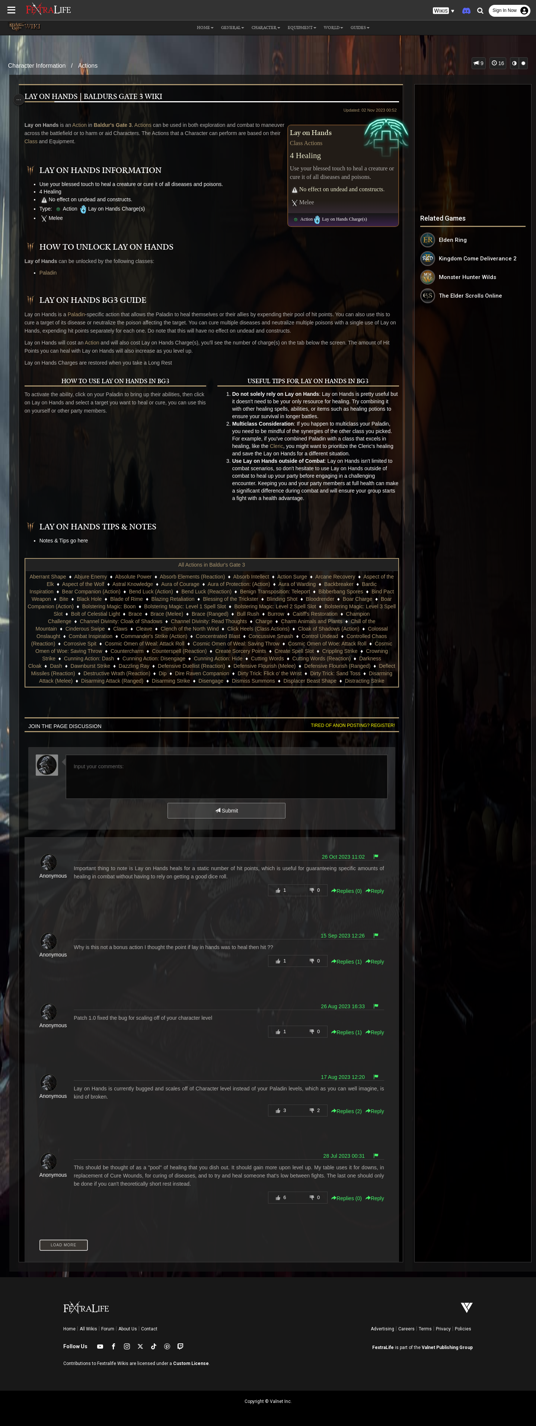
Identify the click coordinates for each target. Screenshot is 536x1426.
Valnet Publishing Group (447, 1347)
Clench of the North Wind (237, 629)
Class (67, 141)
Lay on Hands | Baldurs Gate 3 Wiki (96, 97)
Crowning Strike (115, 658)
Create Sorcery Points (318, 651)
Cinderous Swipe (133, 629)
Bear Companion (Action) (96, 592)
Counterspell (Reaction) (257, 651)
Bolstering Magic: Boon (151, 606)
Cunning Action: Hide (296, 658)
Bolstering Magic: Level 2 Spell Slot (317, 606)
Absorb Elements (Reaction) (196, 577)
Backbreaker (342, 584)
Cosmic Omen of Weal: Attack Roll (214, 644)
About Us (127, 1329)
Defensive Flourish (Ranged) (89, 673)
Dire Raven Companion (320, 673)
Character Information (37, 65)
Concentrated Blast (275, 636)
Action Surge (296, 577)
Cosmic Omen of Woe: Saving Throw (137, 651)
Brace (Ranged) (263, 614)
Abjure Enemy (94, 577)
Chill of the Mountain (81, 629)
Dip (280, 673)
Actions (88, 65)
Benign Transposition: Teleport (281, 592)
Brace (189, 614)
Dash (151, 666)
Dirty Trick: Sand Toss (106, 681)
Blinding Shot (306, 599)
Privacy (443, 1329)
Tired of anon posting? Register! (349, 725)
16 (498, 63)
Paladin (51, 273)
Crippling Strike (70, 658)
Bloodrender (345, 599)
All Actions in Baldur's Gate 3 (211, 565)
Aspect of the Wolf (87, 584)
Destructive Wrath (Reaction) (234, 673)
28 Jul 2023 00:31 (340, 1156)
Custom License (191, 1363)
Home (69, 1329)
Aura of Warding (301, 584)
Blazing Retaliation (197, 599)
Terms (425, 1329)
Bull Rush (302, 614)
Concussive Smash (328, 636)
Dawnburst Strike (185, 666)
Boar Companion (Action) (87, 606)
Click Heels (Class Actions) (306, 629)
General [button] (232, 28)
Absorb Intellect (255, 577)
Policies (463, 1329)
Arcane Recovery (339, 577)
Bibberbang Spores (346, 592)
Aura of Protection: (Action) (242, 584)
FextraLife (383, 1347)
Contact (149, 1329)
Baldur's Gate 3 (115, 125)
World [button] (333, 28)
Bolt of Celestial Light (149, 614)
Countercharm (204, 651)
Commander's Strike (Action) (212, 636)
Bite (88, 599)
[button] (443, 10)
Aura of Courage (184, 584)
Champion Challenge (101, 621)
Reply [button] (371, 891)
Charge (318, 621)
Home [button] (205, 28)
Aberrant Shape (52, 577)
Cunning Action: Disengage (232, 658)
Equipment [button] (302, 28)
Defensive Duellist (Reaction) (286, 666)
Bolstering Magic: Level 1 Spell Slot (227, 606)
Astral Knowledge (137, 584)
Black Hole (113, 599)
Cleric (276, 446)
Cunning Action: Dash (167, 658)
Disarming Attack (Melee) (169, 681)
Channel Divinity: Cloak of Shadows (175, 621)
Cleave (192, 629)
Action (82, 125)
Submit (226, 811)
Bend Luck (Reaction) (212, 592)
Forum (107, 1329)
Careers (406, 1329)
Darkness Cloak (118, 666)
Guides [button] (360, 28)
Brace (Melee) (220, 614)
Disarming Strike (296, 681)
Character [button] (266, 28)
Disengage (336, 681)
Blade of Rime (151, 599)
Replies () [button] (343, 891)
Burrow (330, 614)
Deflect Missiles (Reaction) (162, 673)
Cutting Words (345, 658)
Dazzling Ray (229, 666)
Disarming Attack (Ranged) (238, 681)
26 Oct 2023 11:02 (339, 857)
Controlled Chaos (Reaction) (92, 644)
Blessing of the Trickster (255, 599)
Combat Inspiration (148, 636)
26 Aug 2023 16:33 (339, 1006)
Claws (168, 629)
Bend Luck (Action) (156, 592)
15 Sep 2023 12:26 (339, 936)
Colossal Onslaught (95, 636)
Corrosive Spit (149, 644)
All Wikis (88, 1329)
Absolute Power (137, 577)
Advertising (382, 1329)
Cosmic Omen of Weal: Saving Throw (305, 644)
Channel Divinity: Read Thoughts (263, 621)
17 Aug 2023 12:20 (339, 1077)
